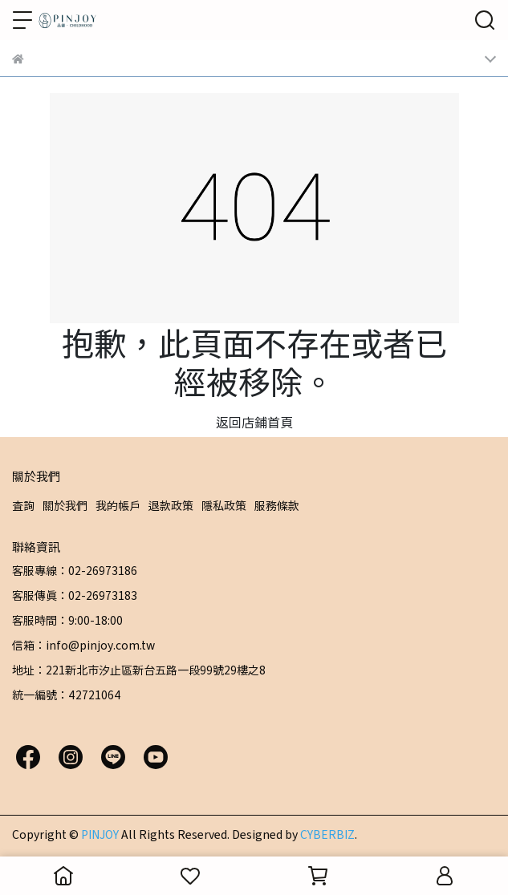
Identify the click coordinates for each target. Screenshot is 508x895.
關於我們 (65, 505)
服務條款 (276, 505)
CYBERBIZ (327, 834)
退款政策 (170, 505)
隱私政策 (223, 505)
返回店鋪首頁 (254, 421)
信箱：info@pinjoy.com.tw (83, 645)
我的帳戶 (118, 505)
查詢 (23, 505)
